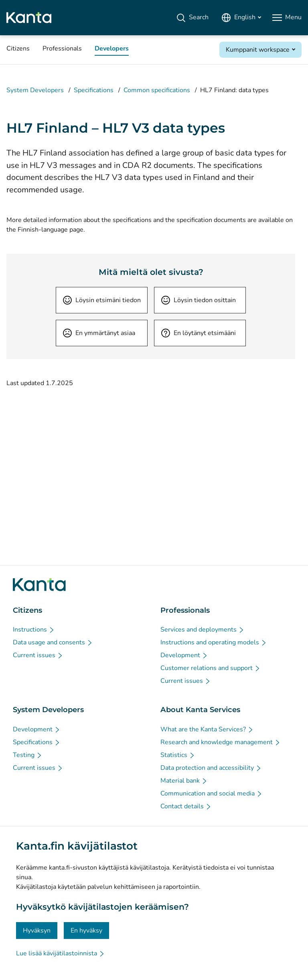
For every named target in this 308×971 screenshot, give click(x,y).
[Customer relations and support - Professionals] (210, 668)
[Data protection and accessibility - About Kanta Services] (211, 767)
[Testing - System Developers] (28, 755)
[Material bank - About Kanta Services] (184, 780)
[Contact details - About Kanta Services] (186, 806)
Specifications (93, 90)
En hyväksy (86, 930)
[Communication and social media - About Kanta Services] (211, 793)
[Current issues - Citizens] (38, 655)
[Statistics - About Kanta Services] (177, 755)
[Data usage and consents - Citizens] (53, 642)
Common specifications (157, 90)
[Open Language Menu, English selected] (241, 17)
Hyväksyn (37, 930)
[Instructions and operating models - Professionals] (213, 642)
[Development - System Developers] (37, 729)
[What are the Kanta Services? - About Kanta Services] (207, 729)
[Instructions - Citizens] (34, 629)
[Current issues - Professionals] (185, 680)
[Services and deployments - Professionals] (202, 629)
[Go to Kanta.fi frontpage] (39, 584)
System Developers (35, 90)
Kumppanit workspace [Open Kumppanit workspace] (258, 49)
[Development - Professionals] (184, 655)
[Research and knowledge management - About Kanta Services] (220, 742)
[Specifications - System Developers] (37, 742)
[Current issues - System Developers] (38, 767)
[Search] (192, 17)
